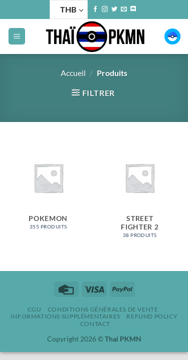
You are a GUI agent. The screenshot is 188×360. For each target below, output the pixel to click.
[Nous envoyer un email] (124, 9)
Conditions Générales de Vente (103, 309)
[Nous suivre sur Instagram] (105, 9)
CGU (35, 309)
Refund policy (151, 316)
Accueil (73, 73)
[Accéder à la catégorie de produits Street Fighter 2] (139, 191)
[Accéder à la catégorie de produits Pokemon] (48, 187)
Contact (95, 324)
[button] (17, 36)
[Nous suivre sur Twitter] (114, 9)
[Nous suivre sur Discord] (133, 9)
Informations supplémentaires (65, 316)
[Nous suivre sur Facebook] (95, 9)
